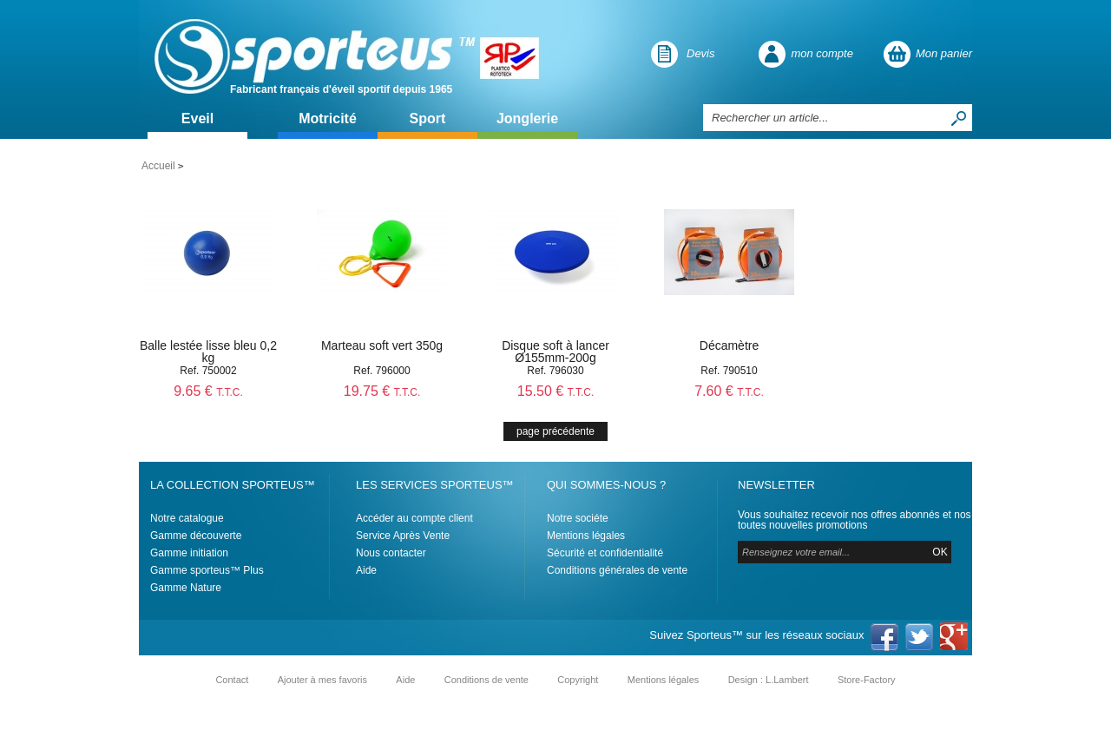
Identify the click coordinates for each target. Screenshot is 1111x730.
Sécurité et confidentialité (605, 553)
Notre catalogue (187, 518)
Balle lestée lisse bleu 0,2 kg (208, 351)
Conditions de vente (486, 679)
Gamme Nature (185, 588)
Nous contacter (391, 553)
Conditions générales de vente (617, 570)
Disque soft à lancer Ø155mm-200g (555, 351)
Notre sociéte (577, 518)
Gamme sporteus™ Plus (207, 570)
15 (556, 391)
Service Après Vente (403, 535)
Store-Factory (867, 679)
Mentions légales (586, 535)
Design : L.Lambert (768, 679)
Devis (701, 53)
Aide (366, 570)
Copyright (577, 679)
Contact (231, 679)
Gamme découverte (195, 535)
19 (382, 391)
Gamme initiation (189, 553)
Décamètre (729, 345)
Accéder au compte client (414, 518)
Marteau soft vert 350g (382, 345)
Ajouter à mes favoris (322, 679)
